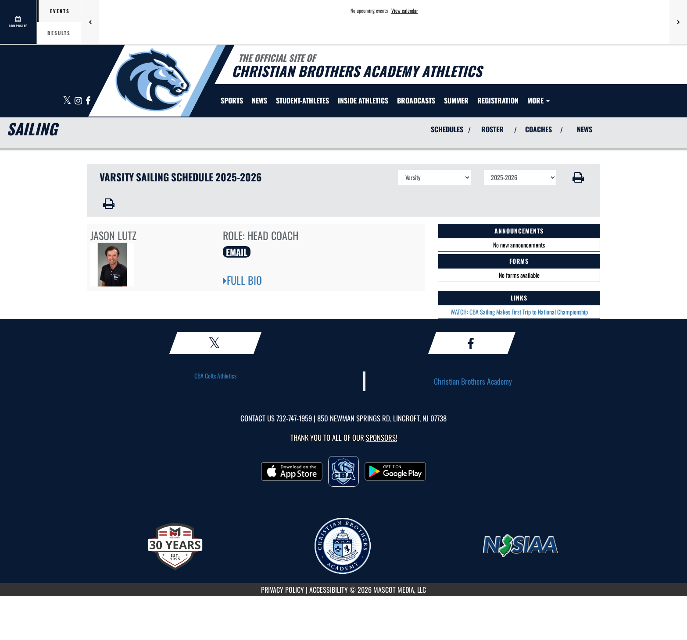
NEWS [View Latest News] (584, 129)
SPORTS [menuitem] (232, 100)
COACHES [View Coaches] (538, 129)
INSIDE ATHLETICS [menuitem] (363, 100)
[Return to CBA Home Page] (152, 79)
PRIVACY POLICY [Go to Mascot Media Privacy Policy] (282, 589)
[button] (578, 177)
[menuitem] (259, 100)
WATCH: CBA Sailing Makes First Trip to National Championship (519, 311)
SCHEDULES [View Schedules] (447, 129)
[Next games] (678, 22)
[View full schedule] (18, 22)
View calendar (404, 10)
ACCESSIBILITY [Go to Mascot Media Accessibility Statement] (328, 589)
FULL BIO (242, 280)
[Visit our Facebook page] (88, 101)
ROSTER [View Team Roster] (492, 129)
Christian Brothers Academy (473, 381)
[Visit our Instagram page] (79, 101)
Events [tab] (60, 10)
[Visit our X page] (67, 101)
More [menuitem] (538, 100)
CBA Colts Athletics (215, 375)
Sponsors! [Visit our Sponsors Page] (381, 437)
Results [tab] (59, 32)
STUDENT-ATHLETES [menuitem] (302, 100)
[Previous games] (90, 22)
